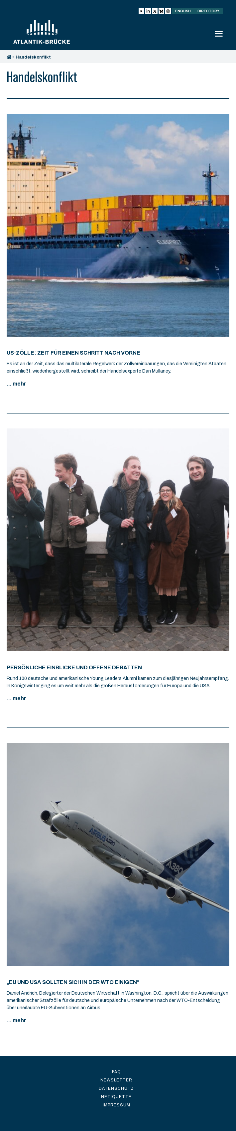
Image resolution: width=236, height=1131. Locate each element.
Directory (208, 11)
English (183, 11)
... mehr (16, 384)
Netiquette (116, 1096)
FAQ (116, 1071)
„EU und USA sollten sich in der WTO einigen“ (73, 982)
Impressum (116, 1105)
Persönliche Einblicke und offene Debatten (74, 667)
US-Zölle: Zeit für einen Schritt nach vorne (73, 353)
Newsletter (116, 1080)
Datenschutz (116, 1088)
